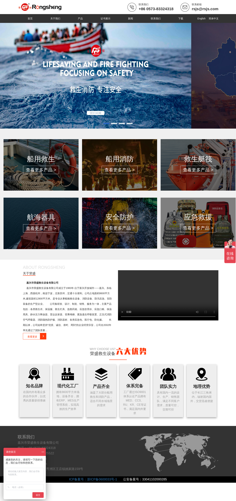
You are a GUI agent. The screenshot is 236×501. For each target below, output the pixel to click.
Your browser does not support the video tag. (168, 295)
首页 (30, 18)
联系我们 (155, 18)
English (201, 18)
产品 (80, 18)
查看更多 (36, 336)
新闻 (130, 18)
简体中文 (213, 18)
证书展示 (105, 18)
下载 (180, 18)
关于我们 (55, 18)
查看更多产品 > (41, 169)
